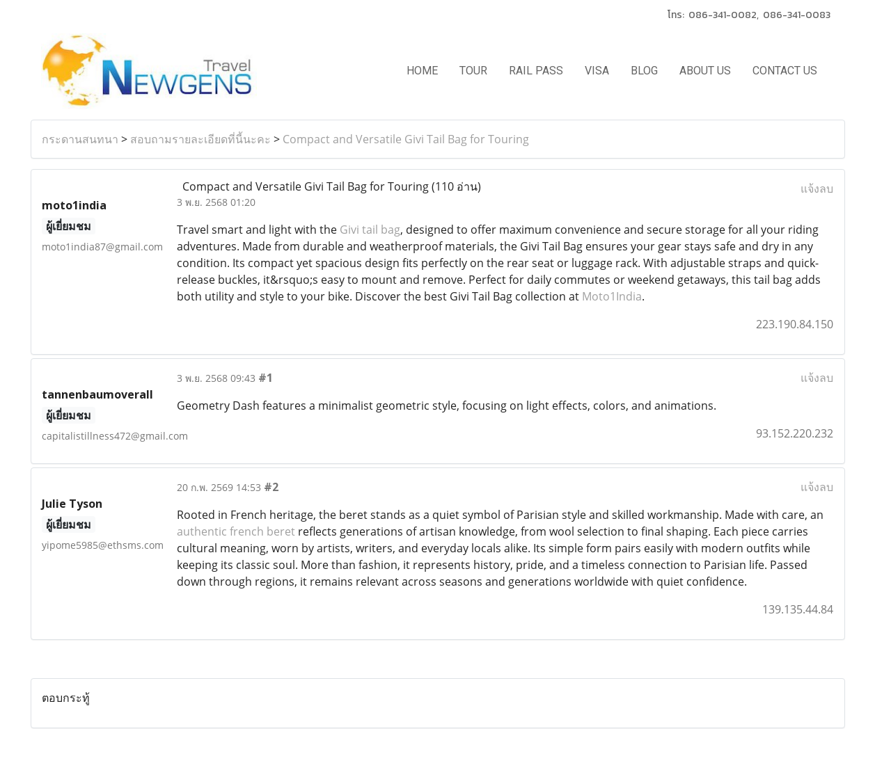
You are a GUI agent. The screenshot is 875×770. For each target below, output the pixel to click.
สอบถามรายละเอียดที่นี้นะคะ (200, 139)
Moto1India (612, 296)
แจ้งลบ (817, 188)
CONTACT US (784, 70)
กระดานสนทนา (80, 139)
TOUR (473, 70)
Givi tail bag (370, 229)
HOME (422, 70)
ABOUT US (705, 70)
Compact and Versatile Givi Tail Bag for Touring (406, 139)
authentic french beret (236, 531)
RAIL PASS (536, 70)
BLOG (644, 70)
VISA (597, 70)
